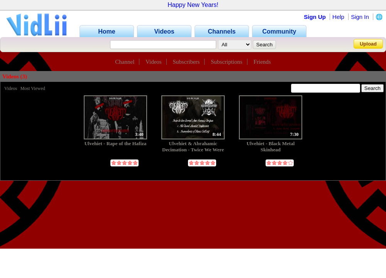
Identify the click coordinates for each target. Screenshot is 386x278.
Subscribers (186, 62)
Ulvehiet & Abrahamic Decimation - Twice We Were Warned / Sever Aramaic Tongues (193, 147)
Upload (368, 44)
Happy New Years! (193, 5)
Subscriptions (226, 62)
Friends (262, 62)
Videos (154, 62)
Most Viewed (32, 88)
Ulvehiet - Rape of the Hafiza (116, 143)
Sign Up (315, 17)
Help (338, 17)
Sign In (360, 17)
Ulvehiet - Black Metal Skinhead (271, 147)
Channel (124, 62)
